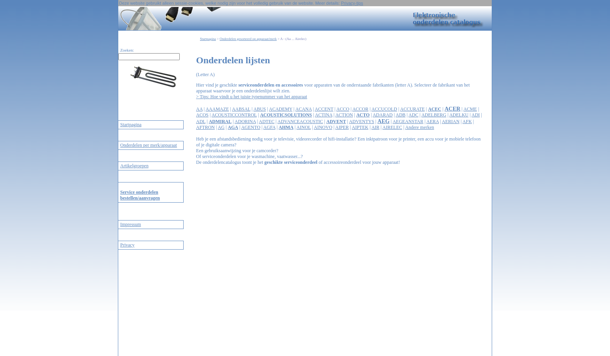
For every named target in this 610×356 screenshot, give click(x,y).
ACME (470, 109)
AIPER (342, 127)
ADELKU (458, 115)
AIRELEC (392, 127)
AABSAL (241, 109)
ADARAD (383, 115)
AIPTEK (360, 127)
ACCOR (360, 109)
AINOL (303, 127)
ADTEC (266, 121)
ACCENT (324, 109)
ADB (400, 115)
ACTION (344, 115)
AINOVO (323, 127)
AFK (467, 121)
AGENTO (250, 127)
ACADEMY (280, 109)
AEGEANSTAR (408, 121)
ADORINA (245, 121)
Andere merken (419, 127)
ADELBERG (433, 115)
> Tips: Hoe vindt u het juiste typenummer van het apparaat (251, 96)
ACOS (202, 115)
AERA (432, 121)
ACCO (343, 109)
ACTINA (324, 115)
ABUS (259, 109)
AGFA (269, 127)
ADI (476, 115)
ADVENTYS (361, 121)
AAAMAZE (217, 109)
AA (199, 109)
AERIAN (450, 121)
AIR (376, 127)
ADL (200, 121)
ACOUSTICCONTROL (234, 115)
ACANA (303, 109)
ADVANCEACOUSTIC (300, 121)
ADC (413, 115)
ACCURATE (412, 109)
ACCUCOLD (384, 109)
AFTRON (205, 127)
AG (221, 127)
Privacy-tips (352, 3)
